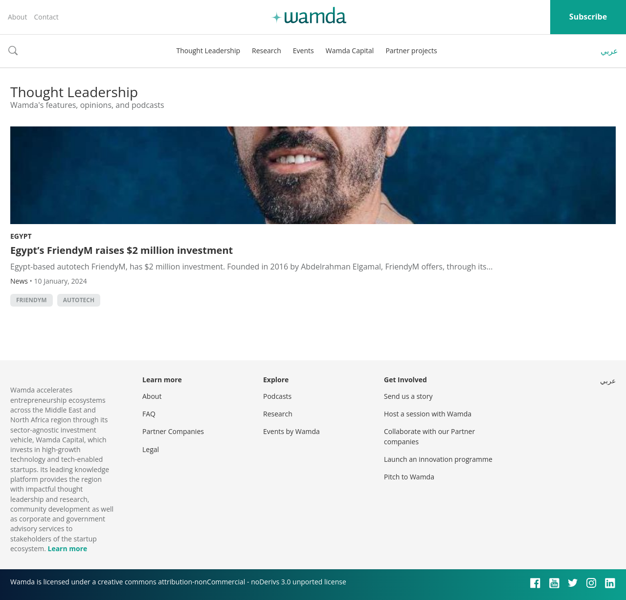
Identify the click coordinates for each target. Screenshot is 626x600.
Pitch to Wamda (409, 476)
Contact (46, 16)
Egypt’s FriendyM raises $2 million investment (121, 250)
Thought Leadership (208, 50)
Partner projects (411, 50)
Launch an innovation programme (438, 459)
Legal (150, 449)
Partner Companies (173, 431)
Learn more (67, 548)
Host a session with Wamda (427, 413)
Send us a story (408, 396)
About (17, 16)
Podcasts (277, 396)
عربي (609, 51)
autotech (78, 300)
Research (266, 50)
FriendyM (31, 300)
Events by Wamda (291, 431)
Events (303, 50)
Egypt (21, 236)
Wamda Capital (350, 50)
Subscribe (588, 16)
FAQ (149, 413)
